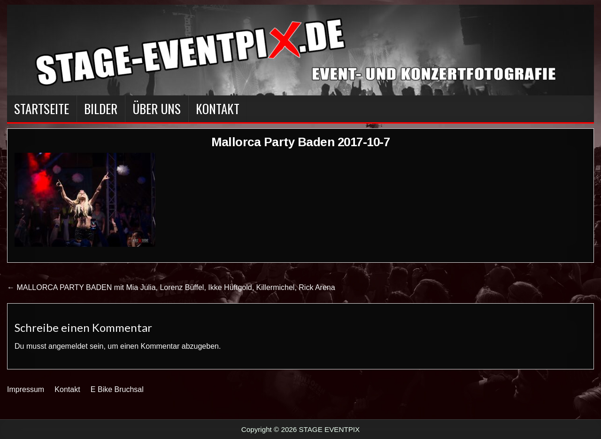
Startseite (41, 108)
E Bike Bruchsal (117, 389)
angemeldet (68, 346)
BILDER (100, 108)
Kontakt (217, 108)
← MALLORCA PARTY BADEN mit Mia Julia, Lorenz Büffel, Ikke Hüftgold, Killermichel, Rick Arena (171, 287)
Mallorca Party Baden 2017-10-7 (300, 142)
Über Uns (156, 108)
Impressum (25, 389)
